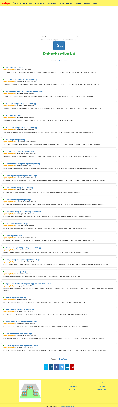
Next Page (63, 61)
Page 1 (53, 61)
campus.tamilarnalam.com (66, 406)
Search (59, 45)
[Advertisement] (59, 20)
